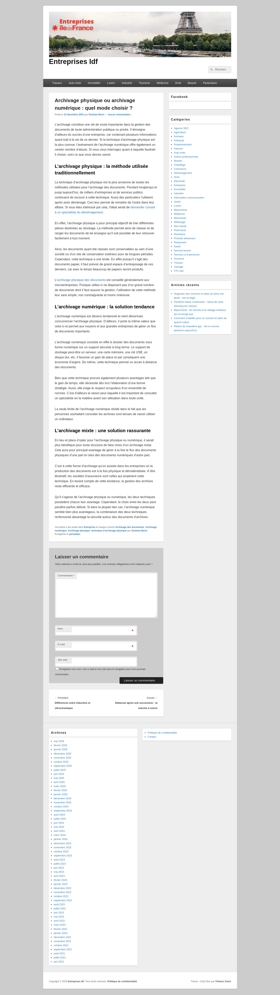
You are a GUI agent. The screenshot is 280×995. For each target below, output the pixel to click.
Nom (60, 628)
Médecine (163, 82)
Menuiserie (180, 217)
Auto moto (75, 82)
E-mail (61, 644)
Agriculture (180, 132)
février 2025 (60, 790)
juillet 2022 (60, 908)
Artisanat (179, 140)
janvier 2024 (61, 839)
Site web (62, 659)
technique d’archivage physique (109, 530)
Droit (178, 82)
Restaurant (180, 242)
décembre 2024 (62, 798)
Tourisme (144, 82)
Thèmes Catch (223, 981)
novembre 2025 (62, 757)
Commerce (180, 168)
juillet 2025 (60, 769)
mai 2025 (59, 778)
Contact (152, 736)
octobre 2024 (61, 806)
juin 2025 (59, 774)
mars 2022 (60, 924)
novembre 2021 (62, 941)
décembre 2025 (62, 753)
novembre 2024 (62, 802)
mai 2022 (59, 916)
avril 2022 (59, 920)
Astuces (178, 148)
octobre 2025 (61, 761)
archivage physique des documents (81, 280)
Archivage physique (79, 530)
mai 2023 (59, 871)
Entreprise (89, 527)
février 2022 (60, 929)
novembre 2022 (62, 892)
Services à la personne (187, 254)
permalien (74, 534)
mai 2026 (59, 741)
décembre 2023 (62, 843)
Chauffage (180, 164)
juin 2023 (59, 867)
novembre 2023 (62, 847)
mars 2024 (60, 835)
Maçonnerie (180, 209)
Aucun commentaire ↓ (120, 114)
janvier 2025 (61, 794)
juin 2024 (59, 822)
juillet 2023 (60, 863)
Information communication (189, 197)
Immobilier (94, 82)
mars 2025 (60, 786)
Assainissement (183, 144)
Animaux (179, 136)
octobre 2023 (61, 851)
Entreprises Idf (73, 62)
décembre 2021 (62, 937)
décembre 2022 (62, 888)
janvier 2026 (61, 749)
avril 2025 (59, 782)
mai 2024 (59, 826)
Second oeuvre (182, 250)
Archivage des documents (129, 527)
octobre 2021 (61, 945)
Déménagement (183, 173)
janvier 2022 (61, 933)
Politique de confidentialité (162, 732)
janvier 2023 (61, 884)
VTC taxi (179, 270)
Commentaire (66, 575)
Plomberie (179, 234)
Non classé (180, 226)
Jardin (177, 201)
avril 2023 (59, 875)
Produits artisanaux (185, 238)
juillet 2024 (60, 818)
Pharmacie (180, 230)
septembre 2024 (63, 810)
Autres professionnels (186, 156)
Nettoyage (179, 222)
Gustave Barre (96, 114)
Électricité (179, 181)
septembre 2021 (63, 949)
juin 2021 (59, 961)
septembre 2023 (63, 855)
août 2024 (59, 814)
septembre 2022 (63, 900)
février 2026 (60, 745)
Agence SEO (181, 128)
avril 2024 (59, 830)
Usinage (178, 266)
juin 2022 (59, 912)
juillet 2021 (60, 957)
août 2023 (59, 859)
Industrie (127, 82)
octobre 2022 (61, 896)
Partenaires (210, 82)
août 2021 (59, 953)
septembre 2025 (63, 765)
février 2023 (60, 880)
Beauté (192, 82)
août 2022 (59, 904)
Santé (177, 246)
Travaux (57, 82)
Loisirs (111, 82)
